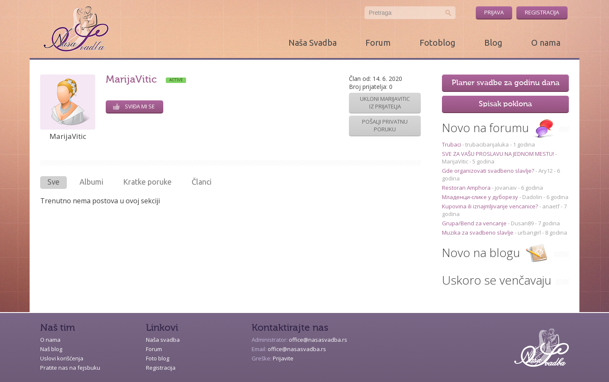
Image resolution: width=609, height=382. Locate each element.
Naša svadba (163, 339)
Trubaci (452, 144)
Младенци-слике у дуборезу (480, 197)
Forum (378, 42)
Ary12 (545, 170)
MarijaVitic (455, 161)
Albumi (91, 181)
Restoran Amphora (467, 187)
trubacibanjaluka (487, 144)
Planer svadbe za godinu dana (506, 83)
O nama (545, 42)
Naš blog (51, 349)
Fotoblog (437, 42)
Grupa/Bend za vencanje (475, 223)
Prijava (494, 12)
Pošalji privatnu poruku (385, 125)
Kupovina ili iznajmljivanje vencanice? (490, 206)
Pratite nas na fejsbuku (70, 367)
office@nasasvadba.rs (318, 339)
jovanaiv (506, 187)
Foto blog (157, 358)
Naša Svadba (312, 42)
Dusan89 (522, 223)
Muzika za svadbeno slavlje (478, 232)
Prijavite (283, 358)
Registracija (542, 12)
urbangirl (529, 232)
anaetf (551, 206)
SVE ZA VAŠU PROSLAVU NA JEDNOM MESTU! (498, 154)
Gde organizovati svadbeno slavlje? (488, 170)
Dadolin (532, 197)
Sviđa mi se (134, 106)
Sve (53, 181)
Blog (493, 42)
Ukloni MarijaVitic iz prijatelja (385, 102)
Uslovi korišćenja (61, 358)
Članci (201, 181)
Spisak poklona (505, 104)
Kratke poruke (147, 181)
